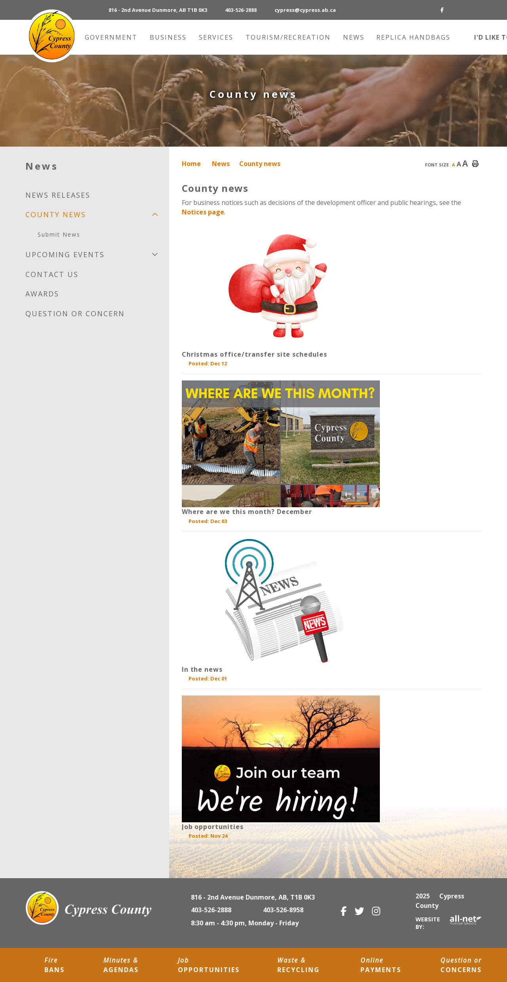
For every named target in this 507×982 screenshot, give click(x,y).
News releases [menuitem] (57, 195)
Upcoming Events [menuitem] (65, 254)
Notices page (203, 212)
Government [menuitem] (112, 37)
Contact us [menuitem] (51, 274)
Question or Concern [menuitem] (75, 313)
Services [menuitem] (217, 37)
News (221, 163)
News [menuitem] (355, 37)
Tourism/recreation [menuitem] (289, 37)
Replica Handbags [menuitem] (413, 37)
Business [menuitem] (169, 37)
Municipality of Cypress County (51, 36)
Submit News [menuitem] (59, 234)
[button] (154, 214)
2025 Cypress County (440, 901)
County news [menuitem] (55, 214)
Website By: (449, 922)
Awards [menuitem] (42, 293)
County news (259, 163)
